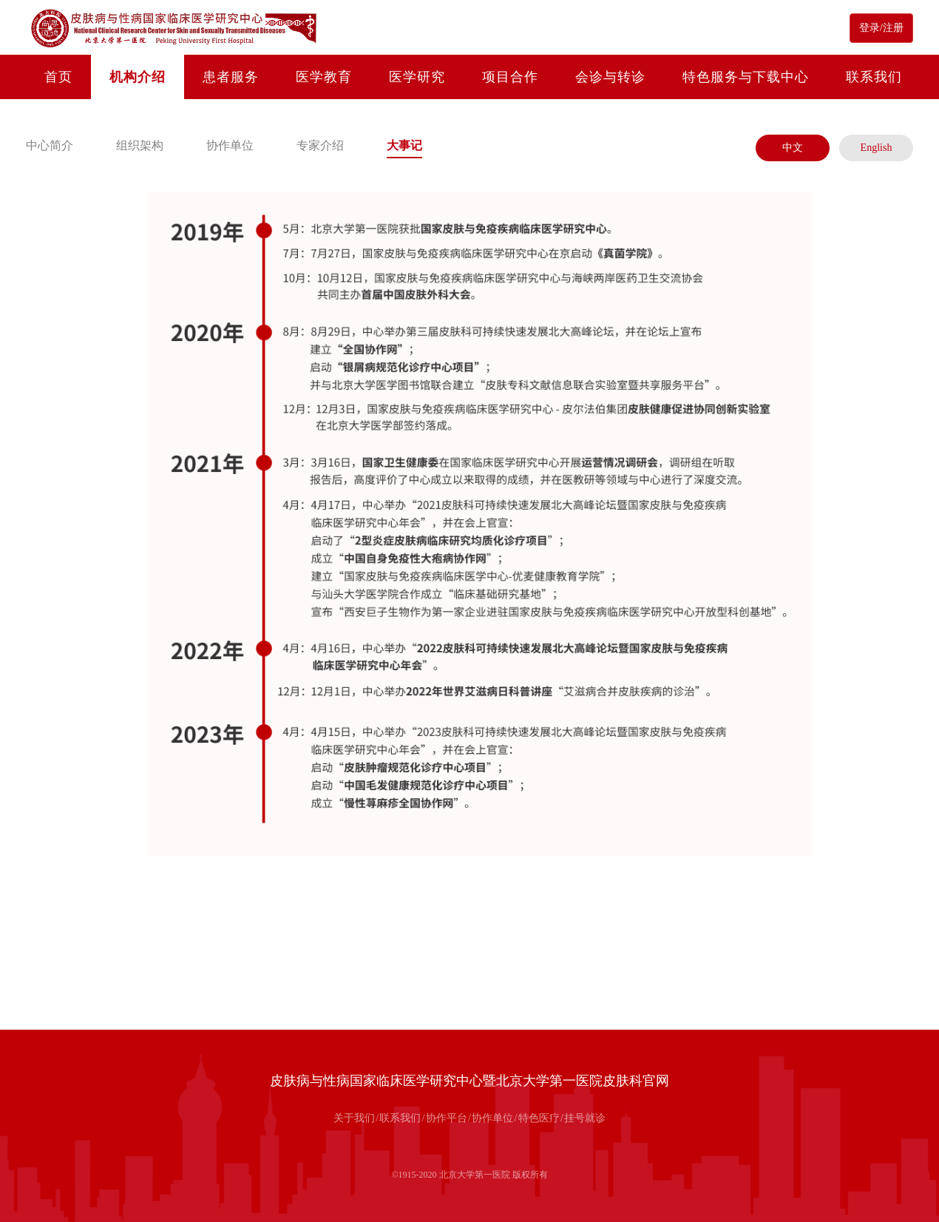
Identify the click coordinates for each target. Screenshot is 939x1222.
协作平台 (446, 1118)
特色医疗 (539, 1118)
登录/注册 (881, 27)
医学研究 (417, 77)
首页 (58, 77)
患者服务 (231, 77)
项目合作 (510, 77)
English (876, 147)
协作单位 (230, 145)
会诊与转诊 (610, 77)
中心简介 (49, 145)
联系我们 (874, 77)
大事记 (404, 145)
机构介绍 (137, 77)
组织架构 (139, 145)
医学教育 (324, 77)
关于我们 (354, 1118)
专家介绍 (320, 145)
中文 (792, 147)
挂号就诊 (585, 1118)
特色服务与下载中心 (745, 77)
